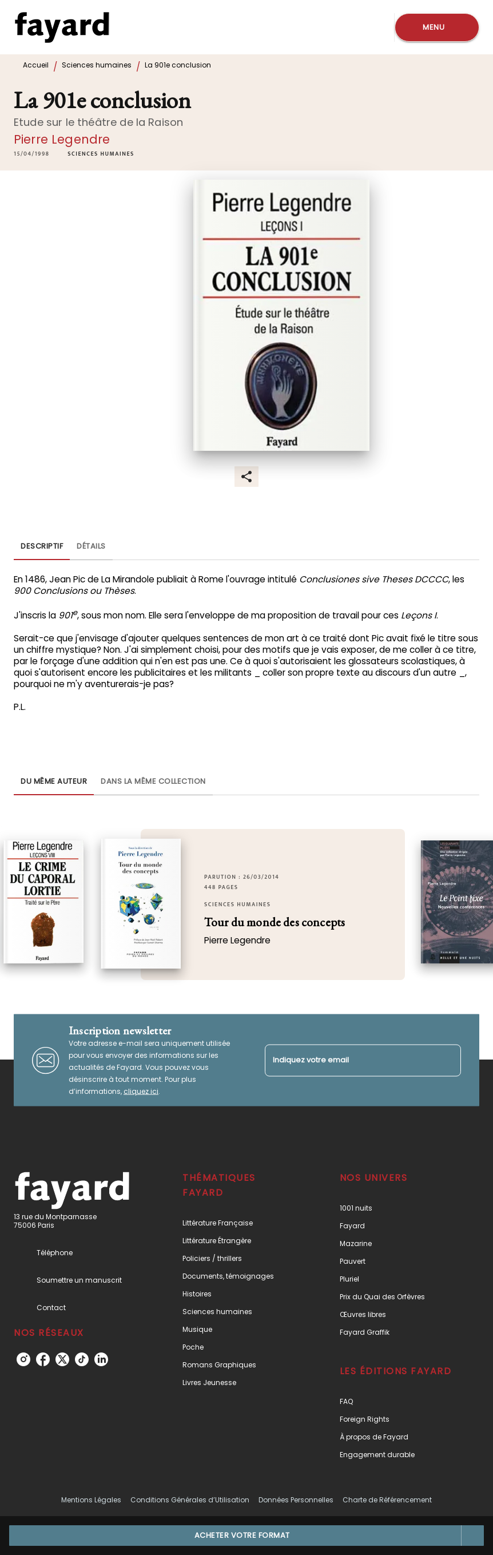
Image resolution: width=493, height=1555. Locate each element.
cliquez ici (141, 1091)
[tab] (42, 546)
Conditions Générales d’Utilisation (189, 1500)
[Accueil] (62, 27)
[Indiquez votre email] (348, 1060)
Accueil (36, 65)
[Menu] (437, 27)
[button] (100, 154)
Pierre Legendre (62, 139)
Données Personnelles (296, 1500)
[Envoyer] (447, 1060)
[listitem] (23, 1359)
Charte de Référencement (387, 1500)
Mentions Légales (91, 1500)
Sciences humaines (97, 65)
